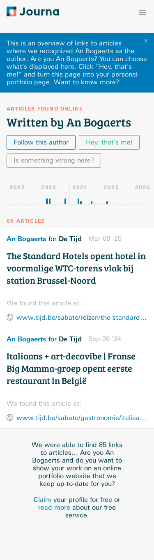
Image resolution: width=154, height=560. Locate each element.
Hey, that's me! (109, 142)
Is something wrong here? (54, 160)
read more (54, 507)
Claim (42, 500)
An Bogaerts (26, 239)
